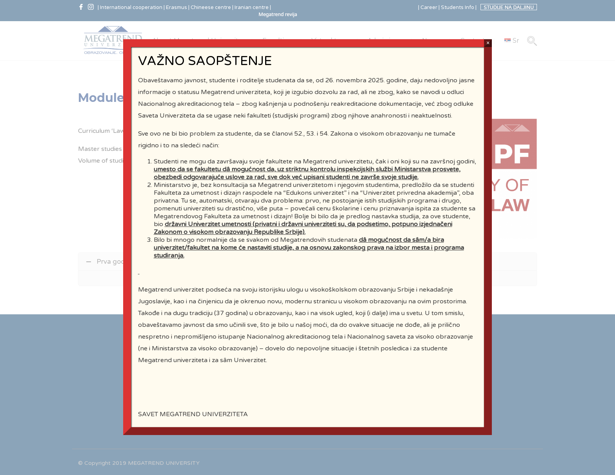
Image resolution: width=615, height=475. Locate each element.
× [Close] (488, 77)
